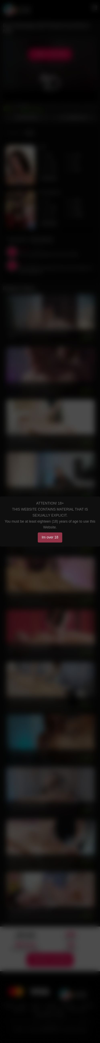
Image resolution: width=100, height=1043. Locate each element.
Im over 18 (50, 537)
